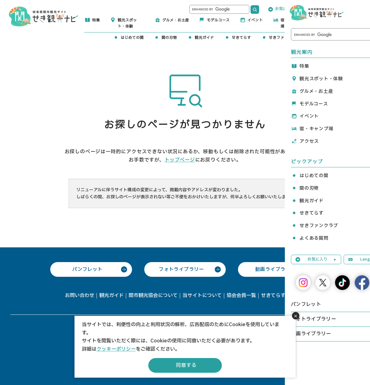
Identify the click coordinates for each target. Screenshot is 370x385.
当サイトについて (202, 295)
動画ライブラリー (275, 269)
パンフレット (87, 269)
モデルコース (218, 20)
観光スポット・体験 (127, 23)
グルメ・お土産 (175, 20)
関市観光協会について (153, 295)
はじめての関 (132, 37)
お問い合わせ (79, 295)
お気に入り (285, 9)
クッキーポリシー (116, 349)
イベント (255, 20)
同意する (186, 365)
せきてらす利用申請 (283, 295)
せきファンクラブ (284, 37)
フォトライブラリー (181, 269)
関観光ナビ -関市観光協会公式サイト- (43, 16)
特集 (96, 20)
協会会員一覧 (241, 295)
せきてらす (241, 37)
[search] (219, 9)
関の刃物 (169, 37)
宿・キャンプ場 (292, 23)
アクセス (333, 20)
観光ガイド (204, 37)
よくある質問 (329, 37)
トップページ (179, 160)
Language (326, 9)
